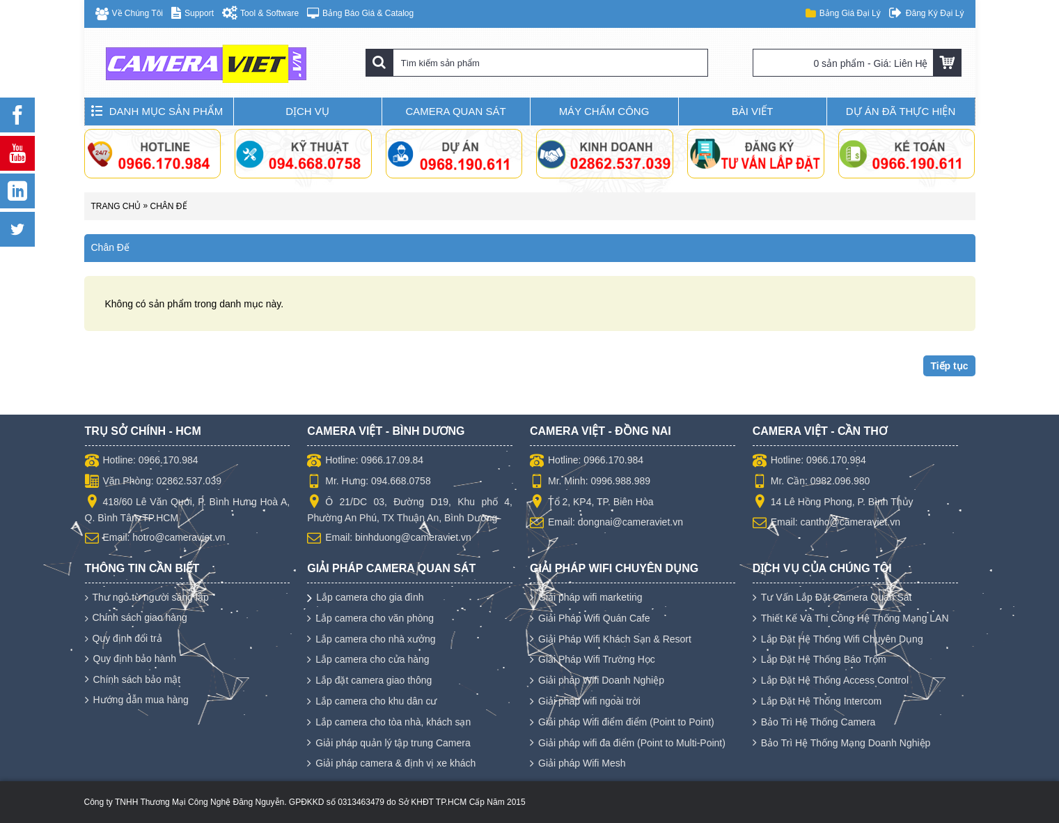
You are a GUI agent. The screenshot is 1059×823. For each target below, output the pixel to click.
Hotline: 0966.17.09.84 (365, 461)
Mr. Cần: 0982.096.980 (811, 482)
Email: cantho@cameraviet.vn (826, 523)
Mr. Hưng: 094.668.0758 (368, 482)
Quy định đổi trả (123, 639)
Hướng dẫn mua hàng (137, 700)
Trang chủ (116, 206)
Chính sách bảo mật (133, 680)
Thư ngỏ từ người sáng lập (147, 597)
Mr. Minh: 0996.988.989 (590, 482)
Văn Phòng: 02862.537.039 (153, 482)
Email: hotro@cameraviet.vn (155, 538)
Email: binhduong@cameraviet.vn (389, 538)
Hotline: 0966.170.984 (141, 461)
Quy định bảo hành (130, 659)
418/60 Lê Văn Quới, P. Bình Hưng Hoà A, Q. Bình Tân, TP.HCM (187, 509)
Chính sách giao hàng (136, 618)
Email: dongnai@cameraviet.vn (606, 523)
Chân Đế (168, 206)
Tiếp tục (949, 365)
